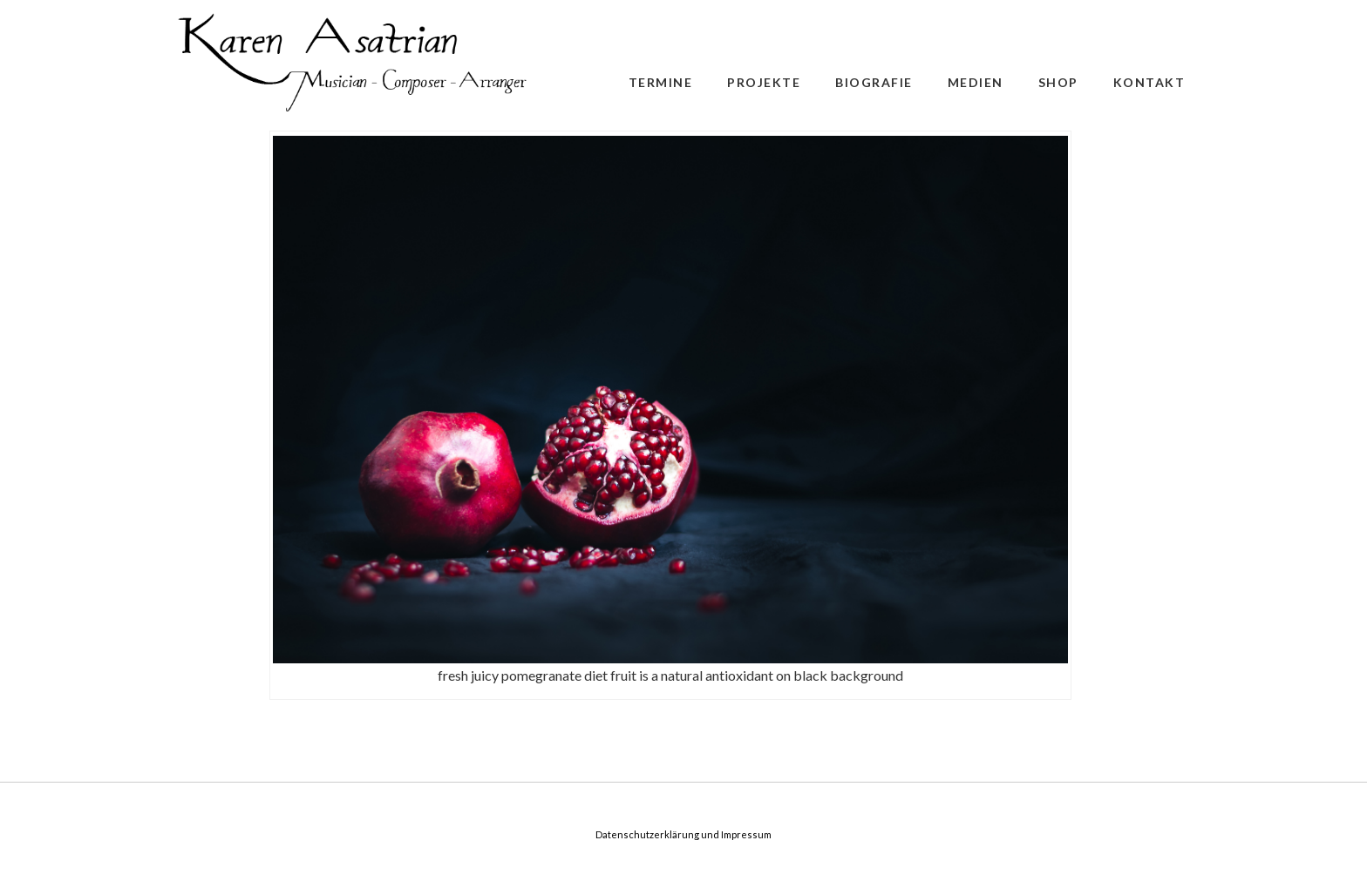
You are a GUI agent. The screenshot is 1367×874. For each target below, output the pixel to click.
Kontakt (1149, 82)
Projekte (763, 82)
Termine (661, 82)
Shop (1058, 82)
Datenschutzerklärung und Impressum (683, 834)
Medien (975, 82)
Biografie (874, 82)
